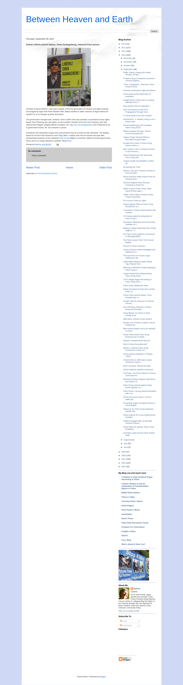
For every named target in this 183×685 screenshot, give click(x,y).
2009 (123, 452)
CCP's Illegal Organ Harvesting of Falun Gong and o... (137, 280)
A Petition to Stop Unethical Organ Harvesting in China (137, 478)
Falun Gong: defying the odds (135, 285)
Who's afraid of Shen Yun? (133, 544)
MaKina (137, 589)
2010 (123, 55)
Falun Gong (64, 138)
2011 (123, 51)
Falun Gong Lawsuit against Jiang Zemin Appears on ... (137, 386)
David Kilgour (128, 505)
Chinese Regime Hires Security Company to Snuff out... (136, 184)
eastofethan (127, 514)
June (126, 447)
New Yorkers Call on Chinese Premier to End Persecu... (139, 150)
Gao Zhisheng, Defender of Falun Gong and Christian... (137, 308)
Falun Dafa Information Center (135, 523)
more (69, 141)
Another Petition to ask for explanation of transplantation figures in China (135, 486)
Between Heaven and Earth (79, 19)
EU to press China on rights (134, 200)
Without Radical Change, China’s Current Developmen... (137, 132)
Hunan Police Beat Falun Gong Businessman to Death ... (136, 335)
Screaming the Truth (131, 167)
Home (69, 167)
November (128, 62)
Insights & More (129, 531)
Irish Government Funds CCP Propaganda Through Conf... (136, 111)
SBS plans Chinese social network (137, 319)
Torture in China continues (134, 246)
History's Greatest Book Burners (136, 340)
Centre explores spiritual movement (138, 369)
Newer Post (33, 167)
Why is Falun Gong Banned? (135, 344)
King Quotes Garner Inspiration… (137, 106)
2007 (123, 459)
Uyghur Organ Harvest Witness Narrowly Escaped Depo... (136, 138)
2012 (123, 47)
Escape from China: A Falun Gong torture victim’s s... (137, 144)
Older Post (105, 167)
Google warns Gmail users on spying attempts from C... (138, 101)
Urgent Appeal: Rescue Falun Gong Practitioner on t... (138, 205)
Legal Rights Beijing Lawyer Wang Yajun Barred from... (137, 262)
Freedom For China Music (133, 527)
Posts (123, 621)
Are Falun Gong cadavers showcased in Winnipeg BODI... (139, 235)
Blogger (102, 677)
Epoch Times (127, 518)
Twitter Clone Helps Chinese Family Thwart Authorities (138, 195)
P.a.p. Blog (126, 540)
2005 (123, 466)
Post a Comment (39, 155)
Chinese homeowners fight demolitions (139, 90)
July (126, 443)
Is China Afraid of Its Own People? (137, 116)
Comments (125, 625)
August (127, 440)
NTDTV (125, 536)
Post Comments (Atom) (47, 173)
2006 (123, 463)
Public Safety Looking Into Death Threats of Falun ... (137, 73)
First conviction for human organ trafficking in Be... (136, 257)
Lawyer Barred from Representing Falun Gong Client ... (137, 274)
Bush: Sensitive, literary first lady (137, 366)
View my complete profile (129, 611)
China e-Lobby (128, 497)
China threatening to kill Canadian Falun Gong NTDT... (137, 126)
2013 (123, 44)
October (127, 65)
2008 (123, 455)
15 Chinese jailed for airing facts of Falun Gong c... (137, 217)
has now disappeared (83, 125)
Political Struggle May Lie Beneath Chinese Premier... (137, 422)
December (128, 58)
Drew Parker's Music (131, 510)
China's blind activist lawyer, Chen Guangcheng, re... (137, 296)
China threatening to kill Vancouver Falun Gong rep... (137, 156)
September (128, 69)
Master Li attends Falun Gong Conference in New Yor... (135, 349)
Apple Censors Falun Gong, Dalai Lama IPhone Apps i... (137, 189)
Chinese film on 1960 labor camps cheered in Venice (137, 361)
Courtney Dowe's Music (132, 501)
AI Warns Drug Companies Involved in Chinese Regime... (139, 79)
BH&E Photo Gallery (131, 493)
